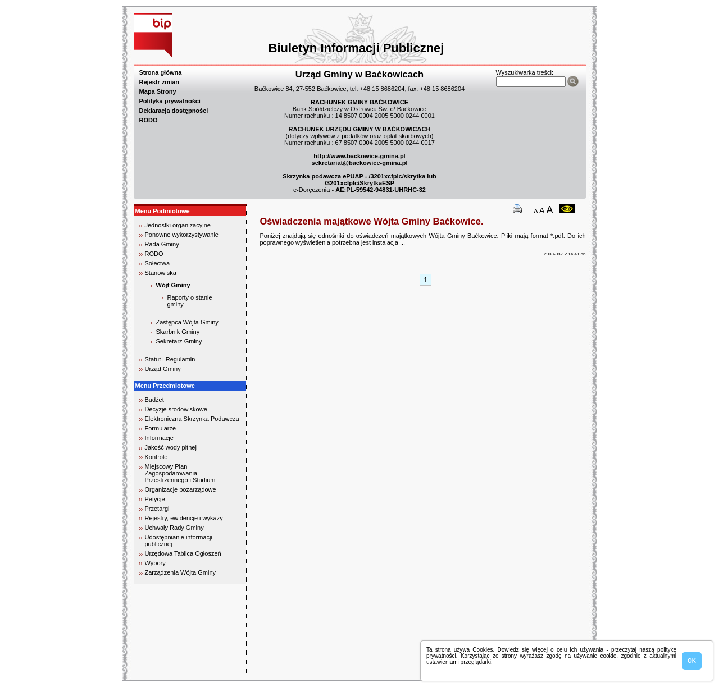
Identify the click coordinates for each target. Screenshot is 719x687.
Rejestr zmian (159, 82)
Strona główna (160, 72)
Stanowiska (160, 272)
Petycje (155, 499)
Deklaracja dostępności (173, 110)
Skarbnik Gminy (178, 331)
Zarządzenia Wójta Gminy (180, 572)
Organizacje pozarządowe (180, 489)
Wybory (155, 563)
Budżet (154, 399)
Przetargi (157, 508)
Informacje (159, 437)
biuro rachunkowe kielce (170, 669)
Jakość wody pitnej (171, 447)
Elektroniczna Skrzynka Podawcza (192, 418)
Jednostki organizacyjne (178, 225)
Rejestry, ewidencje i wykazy (184, 518)
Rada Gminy (162, 244)
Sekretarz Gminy (179, 341)
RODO (148, 120)
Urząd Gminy (163, 368)
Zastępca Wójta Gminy (187, 322)
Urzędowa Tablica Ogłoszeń (183, 553)
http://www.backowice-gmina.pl (359, 156)
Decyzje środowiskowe (176, 409)
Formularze (160, 428)
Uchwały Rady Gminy (174, 527)
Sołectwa (157, 263)
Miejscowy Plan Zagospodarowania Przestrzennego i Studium (180, 473)
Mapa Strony (157, 91)
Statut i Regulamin (170, 359)
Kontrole (156, 457)
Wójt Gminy (173, 285)
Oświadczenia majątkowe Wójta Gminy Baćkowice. (372, 221)
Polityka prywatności (170, 101)
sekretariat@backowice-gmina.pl (360, 162)
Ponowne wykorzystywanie (182, 234)
